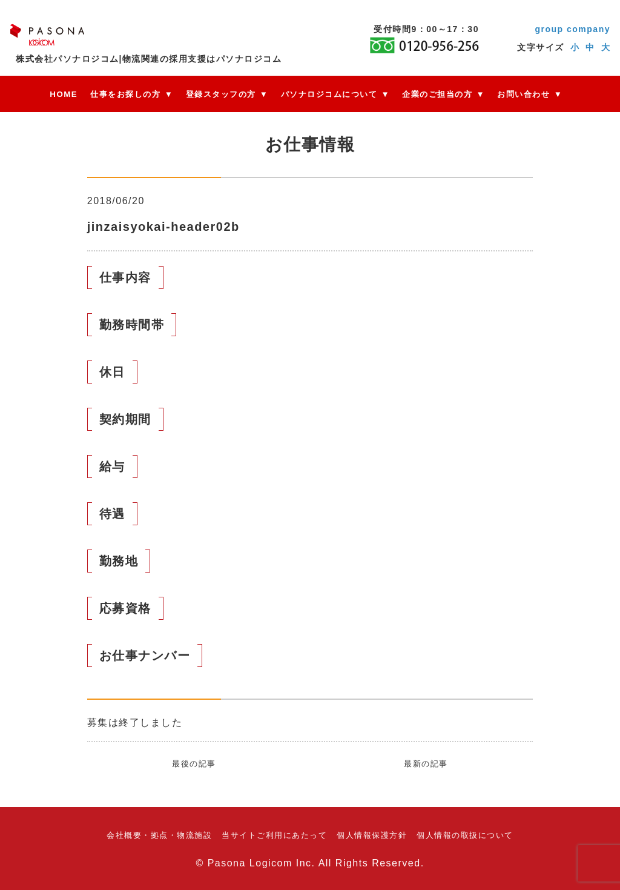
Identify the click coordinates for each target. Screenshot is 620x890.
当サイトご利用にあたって (274, 835)
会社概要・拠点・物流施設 (159, 835)
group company (572, 29)
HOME (64, 94)
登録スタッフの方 (221, 94)
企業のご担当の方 (437, 94)
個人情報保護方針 (372, 835)
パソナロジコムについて (329, 94)
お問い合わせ (523, 94)
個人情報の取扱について (465, 835)
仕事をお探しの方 (125, 94)
